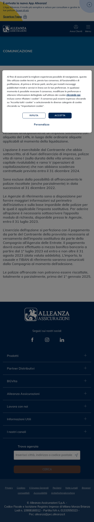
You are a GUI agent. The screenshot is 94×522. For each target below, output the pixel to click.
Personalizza (41, 124)
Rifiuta (34, 115)
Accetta (60, 115)
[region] (47, 101)
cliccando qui (73, 94)
